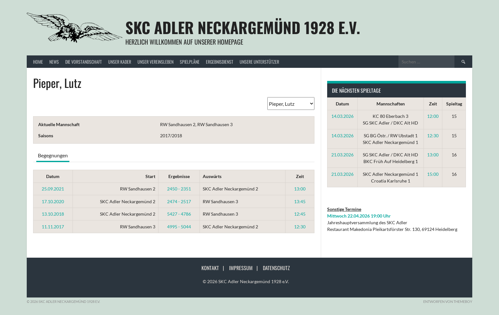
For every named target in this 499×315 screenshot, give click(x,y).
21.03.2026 (342, 154)
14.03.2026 (342, 116)
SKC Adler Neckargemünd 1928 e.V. (242, 27)
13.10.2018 (53, 214)
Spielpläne (190, 61)
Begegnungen (53, 155)
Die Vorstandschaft (83, 61)
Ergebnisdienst (219, 61)
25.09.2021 (53, 188)
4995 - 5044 (179, 226)
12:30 (300, 226)
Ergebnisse (179, 176)
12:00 (433, 116)
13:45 (300, 201)
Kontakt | (214, 268)
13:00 (300, 188)
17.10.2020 (53, 201)
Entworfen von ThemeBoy (447, 301)
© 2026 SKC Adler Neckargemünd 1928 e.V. (246, 281)
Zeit (300, 176)
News (54, 61)
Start (150, 176)
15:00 (433, 174)
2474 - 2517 (179, 201)
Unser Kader (119, 61)
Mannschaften (390, 103)
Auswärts (212, 176)
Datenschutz (276, 268)
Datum (53, 176)
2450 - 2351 (179, 188)
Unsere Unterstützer (259, 61)
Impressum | (245, 268)
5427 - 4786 (179, 214)
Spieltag (454, 103)
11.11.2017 (53, 226)
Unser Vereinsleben (155, 61)
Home (38, 61)
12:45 (300, 214)
